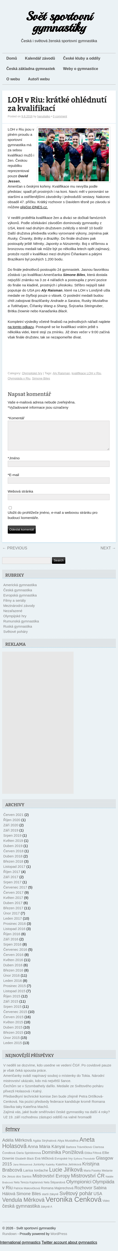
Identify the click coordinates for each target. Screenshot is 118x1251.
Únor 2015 (11, 1043)
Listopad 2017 (14, 872)
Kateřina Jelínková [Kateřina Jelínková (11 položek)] (68, 1170)
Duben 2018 (13, 862)
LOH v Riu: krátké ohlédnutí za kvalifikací (57, 104)
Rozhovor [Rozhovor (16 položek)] (84, 1193)
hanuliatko (43, 116)
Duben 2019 (13, 851)
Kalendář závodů (40, 58)
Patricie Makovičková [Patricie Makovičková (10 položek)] (27, 1194)
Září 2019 (10, 836)
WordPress (59, 1239)
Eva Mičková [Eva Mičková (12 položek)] (44, 1164)
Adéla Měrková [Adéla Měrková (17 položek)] (17, 1145)
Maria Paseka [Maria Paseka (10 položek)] (92, 1176)
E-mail (13, 480)
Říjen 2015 (11, 1002)
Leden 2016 (12, 986)
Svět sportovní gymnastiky (59, 22)
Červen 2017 (13, 898)
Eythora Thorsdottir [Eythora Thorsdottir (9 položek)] (84, 1164)
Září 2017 (10, 883)
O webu (13, 79)
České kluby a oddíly (81, 58)
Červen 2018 (13, 857)
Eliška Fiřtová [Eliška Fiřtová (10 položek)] (92, 1158)
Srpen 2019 (12, 841)
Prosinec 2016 (14, 929)
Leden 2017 (12, 924)
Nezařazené (12, 616)
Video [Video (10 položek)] (106, 1206)
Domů (11, 58)
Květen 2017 (13, 903)
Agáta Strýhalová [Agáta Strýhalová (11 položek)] (44, 1146)
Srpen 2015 (12, 1012)
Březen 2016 (13, 976)
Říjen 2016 (11, 940)
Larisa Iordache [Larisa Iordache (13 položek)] (35, 1176)
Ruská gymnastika (17, 632)
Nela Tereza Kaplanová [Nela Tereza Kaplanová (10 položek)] (28, 1188)
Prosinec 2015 (14, 991)
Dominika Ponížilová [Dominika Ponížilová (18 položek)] (62, 1157)
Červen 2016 (13, 960)
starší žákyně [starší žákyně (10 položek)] (50, 1200)
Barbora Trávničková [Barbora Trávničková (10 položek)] (79, 1152)
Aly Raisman (61, 373)
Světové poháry (15, 637)
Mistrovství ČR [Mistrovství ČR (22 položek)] (88, 1181)
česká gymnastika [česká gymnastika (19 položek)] (21, 1211)
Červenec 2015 (15, 1017)
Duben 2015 (13, 1033)
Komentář (16, 418)
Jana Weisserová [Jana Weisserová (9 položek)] (22, 1170)
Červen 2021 (13, 820)
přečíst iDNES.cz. (34, 207)
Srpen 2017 (12, 888)
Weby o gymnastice (80, 69)
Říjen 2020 (11, 825)
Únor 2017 (11, 919)
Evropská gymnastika (20, 601)
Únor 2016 (11, 981)
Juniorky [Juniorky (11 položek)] (39, 1170)
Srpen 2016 (12, 950)
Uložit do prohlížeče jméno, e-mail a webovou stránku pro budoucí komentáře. (53, 520)
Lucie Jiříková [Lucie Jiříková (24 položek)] (66, 1175)
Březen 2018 (13, 867)
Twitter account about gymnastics (69, 1248)
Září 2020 (10, 831)
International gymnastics (20, 1248)
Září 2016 (10, 945)
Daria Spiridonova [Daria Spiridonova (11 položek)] (28, 1158)
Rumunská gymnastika (21, 627)
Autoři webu (39, 79)
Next (108, 553)
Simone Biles (41, 378)
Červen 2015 (13, 1023)
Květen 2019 (13, 846)
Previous (14, 553)
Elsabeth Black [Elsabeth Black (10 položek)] (24, 1164)
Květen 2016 (13, 965)
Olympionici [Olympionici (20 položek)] (78, 1187)
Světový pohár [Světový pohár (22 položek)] (76, 1199)
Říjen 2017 (11, 877)
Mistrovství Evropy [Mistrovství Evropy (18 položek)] (51, 1181)
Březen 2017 (13, 914)
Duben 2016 (13, 971)
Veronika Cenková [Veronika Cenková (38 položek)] (74, 1205)
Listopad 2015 (14, 997)
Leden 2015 (12, 1048)
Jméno (14, 463)
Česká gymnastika (17, 596)
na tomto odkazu (21, 327)
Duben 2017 (13, 908)
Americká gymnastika (20, 590)
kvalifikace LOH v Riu (86, 373)
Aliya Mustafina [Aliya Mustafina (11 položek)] (67, 1146)
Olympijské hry (32, 373)
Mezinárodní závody (19, 611)
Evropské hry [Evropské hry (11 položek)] (64, 1164)
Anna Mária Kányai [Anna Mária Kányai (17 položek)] (46, 1152)
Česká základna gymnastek (30, 69)
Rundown (9, 1239)
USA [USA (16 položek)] (98, 1199)
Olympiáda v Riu (19, 378)
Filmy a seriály (14, 606)
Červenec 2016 (15, 955)
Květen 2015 (13, 1028)
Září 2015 (10, 1007)
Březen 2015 (13, 1038)
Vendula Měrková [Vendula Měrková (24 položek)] (23, 1205)
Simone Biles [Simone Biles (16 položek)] (28, 1199)
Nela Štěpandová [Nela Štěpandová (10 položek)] (54, 1188)
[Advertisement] (38, 728)
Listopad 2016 (14, 934)
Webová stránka (20, 497)
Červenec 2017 (15, 893)
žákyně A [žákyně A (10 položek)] (46, 1212)
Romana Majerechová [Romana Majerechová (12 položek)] (57, 1194)
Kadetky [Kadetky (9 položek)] (50, 1170)
